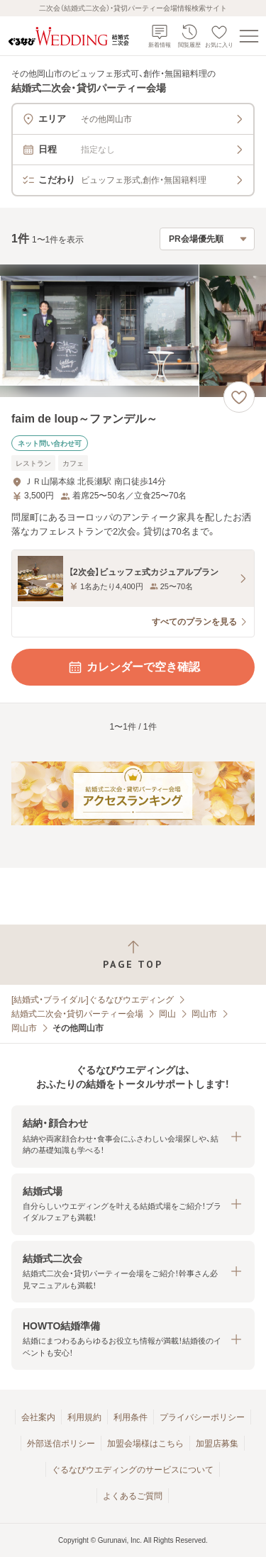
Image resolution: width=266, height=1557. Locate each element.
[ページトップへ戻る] (133, 955)
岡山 (167, 1014)
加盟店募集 (217, 1444)
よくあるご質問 (132, 1496)
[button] (133, 1136)
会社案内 (38, 1417)
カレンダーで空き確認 (133, 667)
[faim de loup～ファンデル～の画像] (133, 330)
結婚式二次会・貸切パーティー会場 (77, 1014)
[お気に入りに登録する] (239, 397)
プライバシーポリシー (202, 1417)
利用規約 (84, 1417)
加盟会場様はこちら (145, 1444)
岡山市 (204, 1014)
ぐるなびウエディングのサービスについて (133, 1470)
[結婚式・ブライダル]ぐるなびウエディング (92, 1000)
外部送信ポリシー (61, 1444)
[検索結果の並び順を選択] (207, 239)
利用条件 (130, 1417)
